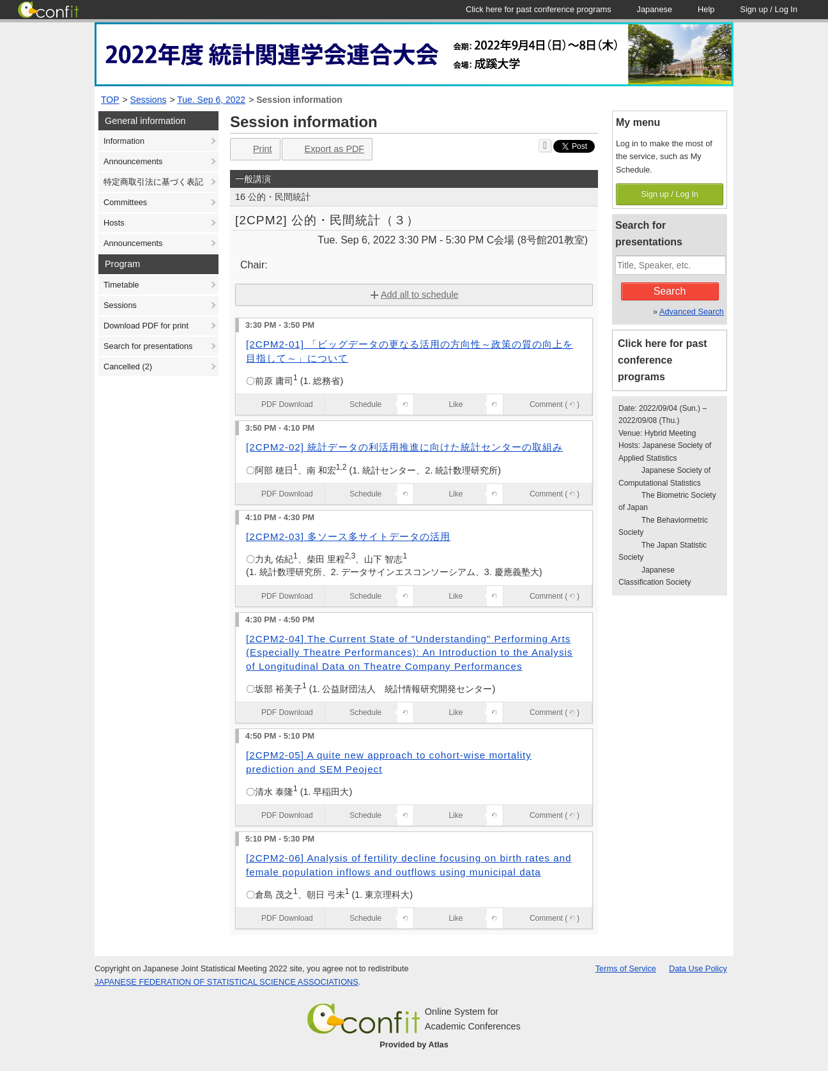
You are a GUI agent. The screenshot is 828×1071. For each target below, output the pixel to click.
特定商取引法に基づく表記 (153, 182)
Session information (299, 100)
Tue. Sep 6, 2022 (211, 100)
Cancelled (127, 366)
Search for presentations (147, 346)
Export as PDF (326, 149)
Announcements (132, 161)
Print (254, 149)
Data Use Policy (698, 968)
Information (123, 141)
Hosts (114, 222)
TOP (110, 100)
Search (670, 291)
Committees (125, 202)
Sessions (148, 100)
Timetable (121, 284)
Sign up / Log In (669, 194)
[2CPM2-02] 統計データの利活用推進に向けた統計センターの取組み (404, 447)
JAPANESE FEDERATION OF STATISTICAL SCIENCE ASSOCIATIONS (226, 982)
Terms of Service (625, 968)
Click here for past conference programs (662, 360)
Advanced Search (691, 311)
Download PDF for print (145, 325)
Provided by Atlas (413, 1044)
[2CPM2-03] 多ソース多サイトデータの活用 (348, 536)
